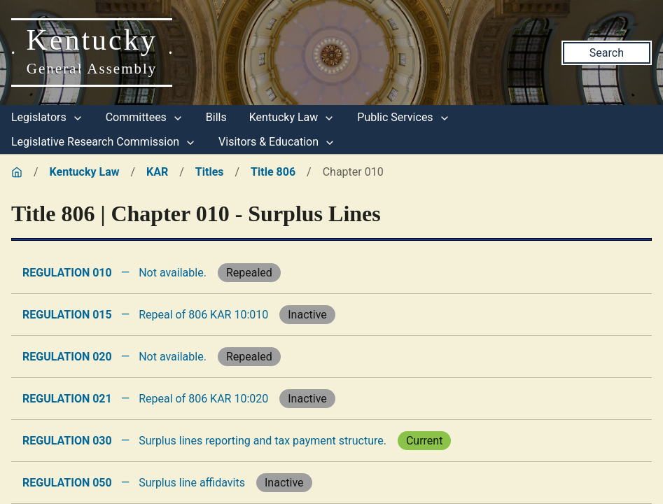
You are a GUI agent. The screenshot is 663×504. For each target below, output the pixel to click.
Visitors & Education (276, 141)
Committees (144, 117)
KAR (157, 171)
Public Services (403, 117)
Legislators (47, 117)
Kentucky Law (292, 117)
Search (606, 52)
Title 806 (273, 171)
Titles (209, 171)
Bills (216, 117)
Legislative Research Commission (103, 141)
